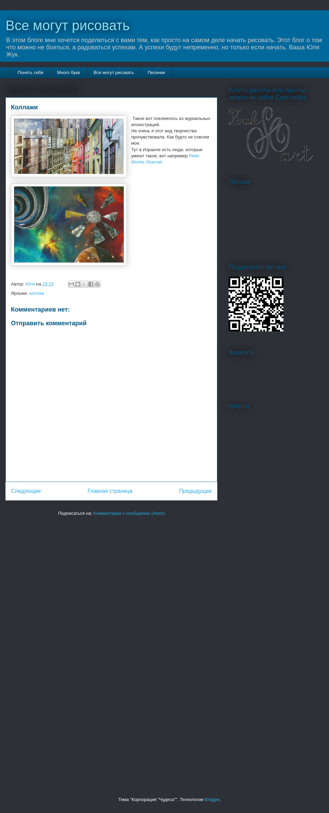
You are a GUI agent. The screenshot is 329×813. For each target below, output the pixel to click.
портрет (316, 223)
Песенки (156, 72)
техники (313, 196)
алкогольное (279, 229)
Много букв (68, 72)
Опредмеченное (245, 364)
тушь (261, 229)
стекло (317, 240)
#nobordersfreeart (244, 213)
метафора (238, 223)
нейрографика (266, 223)
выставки (300, 229)
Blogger (212, 799)
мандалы (314, 218)
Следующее (26, 491)
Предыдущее (195, 491)
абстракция (267, 202)
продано (272, 240)
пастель (246, 240)
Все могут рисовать (67, 25)
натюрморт (286, 234)
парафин (294, 223)
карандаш (239, 207)
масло (283, 195)
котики (234, 234)
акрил (293, 202)
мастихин (270, 207)
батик (270, 213)
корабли (292, 218)
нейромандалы (310, 234)
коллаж (36, 293)
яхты (243, 245)
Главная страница (109, 491)
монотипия (252, 234)
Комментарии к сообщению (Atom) (129, 513)
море (268, 234)
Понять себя (31, 72)
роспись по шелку (296, 240)
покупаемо (246, 195)
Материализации (246, 374)
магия (285, 213)
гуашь (317, 213)
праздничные (241, 229)
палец (234, 240)
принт (259, 240)
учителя (315, 202)
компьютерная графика (253, 218)
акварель (238, 202)
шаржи (301, 213)
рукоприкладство (307, 208)
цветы (234, 245)
